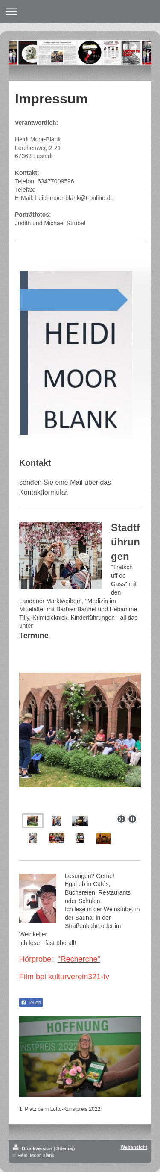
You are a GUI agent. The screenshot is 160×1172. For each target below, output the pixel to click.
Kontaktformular (43, 492)
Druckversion (33, 1148)
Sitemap (65, 1148)
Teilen (31, 1003)
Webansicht (133, 1147)
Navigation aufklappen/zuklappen (80, 11)
